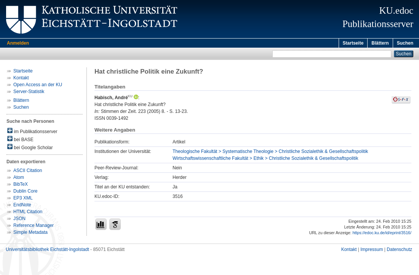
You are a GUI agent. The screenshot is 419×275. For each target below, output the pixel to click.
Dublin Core (25, 192)
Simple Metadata (30, 233)
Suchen (405, 43)
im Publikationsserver (32, 132)
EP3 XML (23, 199)
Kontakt (21, 79)
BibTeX (20, 185)
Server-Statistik (28, 92)
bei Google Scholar (30, 148)
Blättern (380, 43)
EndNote (22, 206)
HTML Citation (27, 212)
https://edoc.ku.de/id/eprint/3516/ (381, 234)
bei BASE (20, 140)
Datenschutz (399, 250)
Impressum (371, 250)
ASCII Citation (27, 171)
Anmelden (18, 43)
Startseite (353, 43)
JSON (19, 219)
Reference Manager (33, 226)
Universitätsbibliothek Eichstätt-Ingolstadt (47, 250)
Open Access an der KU (37, 85)
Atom (18, 178)
